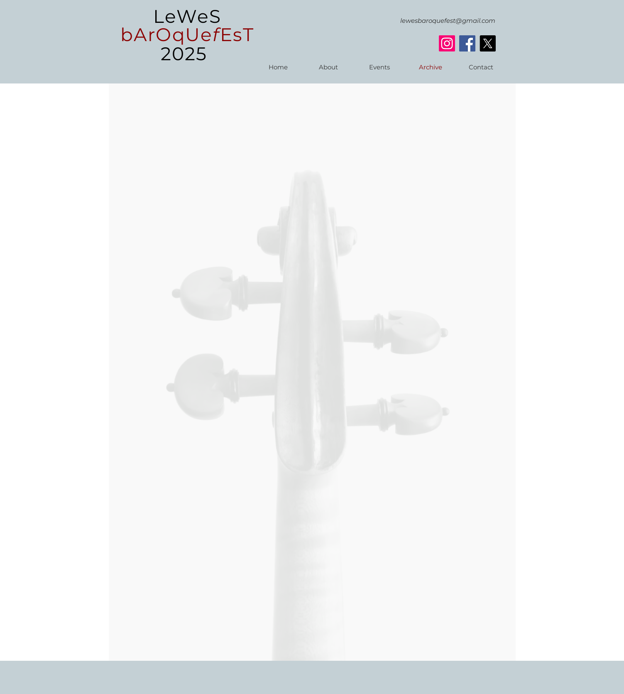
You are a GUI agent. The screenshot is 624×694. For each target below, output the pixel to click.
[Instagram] (447, 43)
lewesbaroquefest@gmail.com (447, 21)
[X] (488, 43)
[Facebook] (467, 43)
